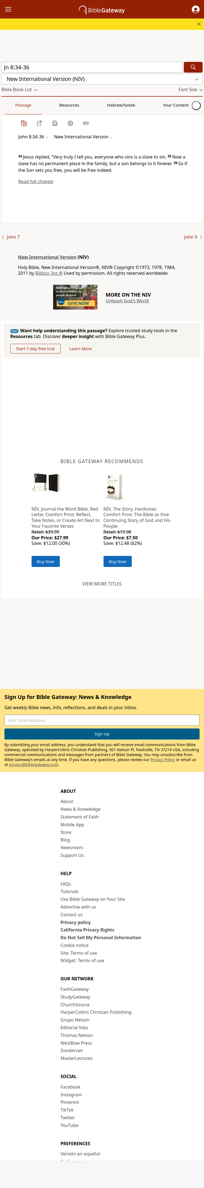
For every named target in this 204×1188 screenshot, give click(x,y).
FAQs (66, 884)
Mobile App (72, 825)
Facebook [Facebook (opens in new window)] (71, 1087)
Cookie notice (75, 945)
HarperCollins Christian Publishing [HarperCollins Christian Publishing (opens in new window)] (96, 1012)
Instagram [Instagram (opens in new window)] (71, 1095)
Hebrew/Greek (74, 105)
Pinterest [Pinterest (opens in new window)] (70, 1102)
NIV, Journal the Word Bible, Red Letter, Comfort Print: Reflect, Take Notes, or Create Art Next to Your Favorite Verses (66, 517)
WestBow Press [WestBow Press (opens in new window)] (76, 1043)
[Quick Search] (92, 67)
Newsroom (72, 847)
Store (66, 832)
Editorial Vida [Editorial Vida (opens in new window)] (74, 1028)
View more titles (102, 584)
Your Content (109, 105)
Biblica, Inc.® (49, 273)
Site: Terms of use (79, 953)
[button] (196, 9)
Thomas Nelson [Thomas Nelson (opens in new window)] (77, 1035)
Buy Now (46, 561)
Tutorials (70, 891)
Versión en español (80, 1154)
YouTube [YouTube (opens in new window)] (70, 1125)
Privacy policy (76, 922)
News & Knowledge (81, 809)
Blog (65, 840)
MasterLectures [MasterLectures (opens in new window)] (77, 1058)
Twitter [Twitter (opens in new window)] (68, 1118)
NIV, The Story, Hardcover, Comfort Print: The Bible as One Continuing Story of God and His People (137, 517)
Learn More (80, 348)
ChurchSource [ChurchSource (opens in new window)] (75, 1005)
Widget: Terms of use (82, 960)
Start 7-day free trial (35, 348)
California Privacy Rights (88, 930)
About (67, 801)
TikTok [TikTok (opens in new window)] (67, 1110)
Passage (14, 105)
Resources (41, 105)
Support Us (72, 855)
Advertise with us (78, 907)
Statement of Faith (80, 817)
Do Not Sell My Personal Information (101, 937)
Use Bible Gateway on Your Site (93, 899)
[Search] (193, 67)
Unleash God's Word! (127, 301)
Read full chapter (36, 181)
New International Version (47, 257)
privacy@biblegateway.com (33, 764)
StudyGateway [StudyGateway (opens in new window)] (75, 997)
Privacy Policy (163, 759)
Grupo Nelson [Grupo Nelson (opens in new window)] (75, 1020)
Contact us (72, 915)
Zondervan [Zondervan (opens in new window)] (72, 1050)
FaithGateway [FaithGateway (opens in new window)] (75, 989)
